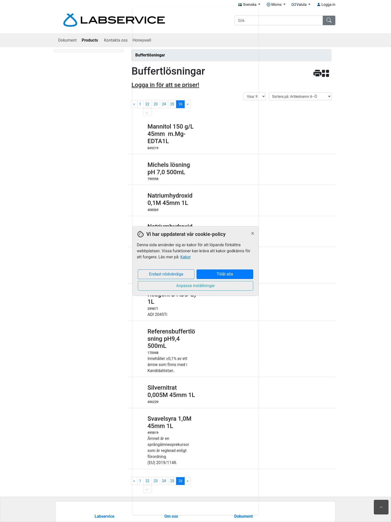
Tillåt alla (225, 274)
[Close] (252, 233)
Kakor (185, 257)
